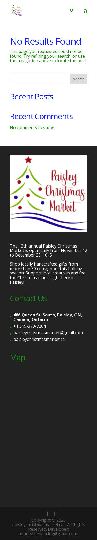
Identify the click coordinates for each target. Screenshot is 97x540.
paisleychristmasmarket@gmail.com (48, 332)
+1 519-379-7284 (29, 326)
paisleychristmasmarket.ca (39, 339)
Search (79, 79)
